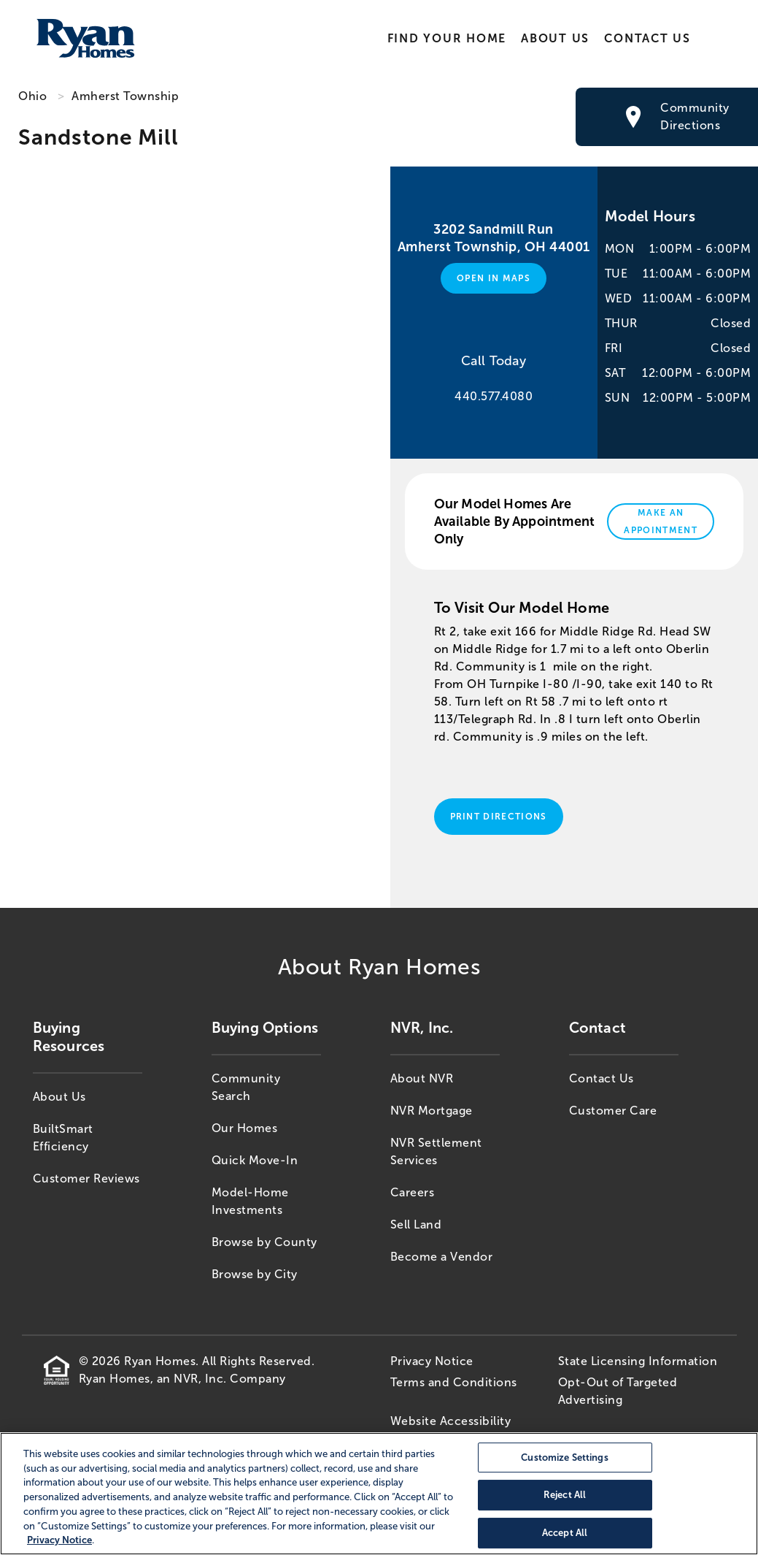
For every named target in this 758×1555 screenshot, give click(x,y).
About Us (555, 38)
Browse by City (255, 1274)
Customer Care (613, 1110)
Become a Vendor (441, 1256)
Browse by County (264, 1242)
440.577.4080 (494, 396)
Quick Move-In (255, 1160)
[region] (379, 1493)
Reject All (565, 1495)
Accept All (564, 1532)
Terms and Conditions (453, 1382)
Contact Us (647, 38)
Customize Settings (564, 1457)
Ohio (32, 96)
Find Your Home (446, 38)
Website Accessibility (450, 1421)
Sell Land (416, 1224)
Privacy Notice (431, 1361)
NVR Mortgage (431, 1110)
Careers (412, 1192)
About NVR (422, 1078)
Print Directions (498, 816)
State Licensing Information (638, 1361)
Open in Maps (493, 278)
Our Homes (245, 1128)
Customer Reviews (86, 1178)
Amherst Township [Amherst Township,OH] (125, 96)
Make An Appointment (660, 521)
